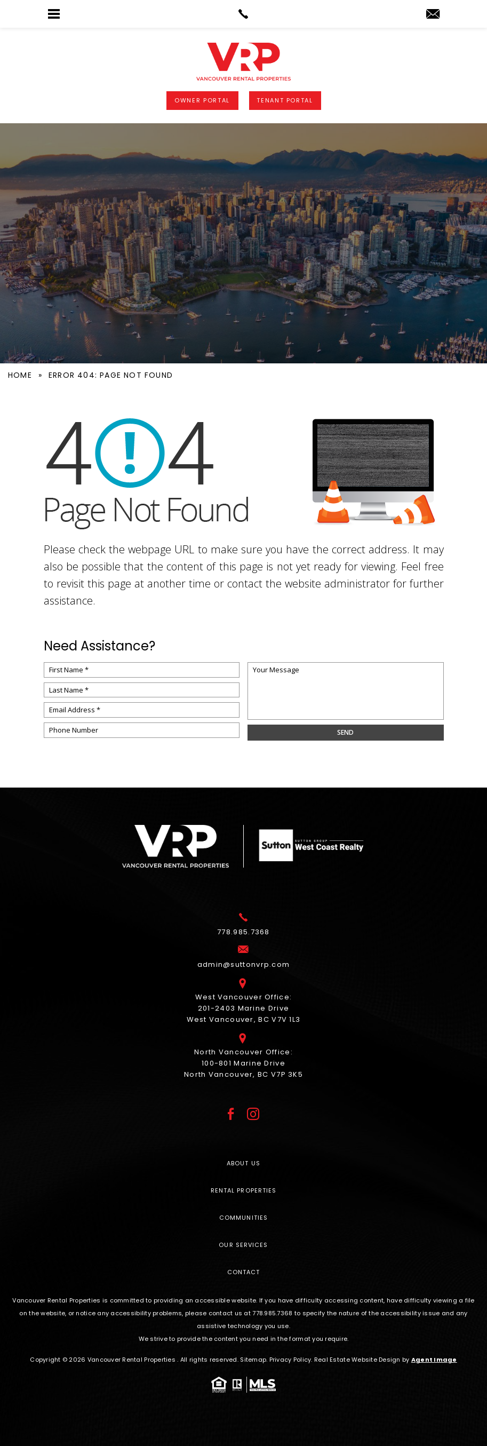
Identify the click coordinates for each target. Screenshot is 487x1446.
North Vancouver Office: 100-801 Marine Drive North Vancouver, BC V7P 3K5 (243, 1065)
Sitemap (253, 1359)
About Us (243, 1163)
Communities (243, 1217)
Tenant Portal (285, 100)
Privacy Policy (290, 1359)
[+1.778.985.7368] (243, 933)
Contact (243, 1272)
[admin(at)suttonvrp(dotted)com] (433, 14)
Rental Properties (244, 1190)
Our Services (243, 1245)
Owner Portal (202, 100)
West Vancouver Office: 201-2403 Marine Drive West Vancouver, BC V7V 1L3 (244, 1010)
